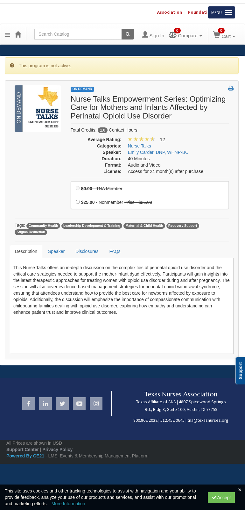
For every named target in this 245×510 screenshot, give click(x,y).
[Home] (18, 34)
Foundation (200, 12)
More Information (68, 503)
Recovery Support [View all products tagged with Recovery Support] (182, 225)
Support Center (22, 449)
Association (169, 12)
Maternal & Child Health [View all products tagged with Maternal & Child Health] (144, 225)
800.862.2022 (145, 420)
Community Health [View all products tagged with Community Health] (43, 225)
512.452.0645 (172, 420)
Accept (221, 497)
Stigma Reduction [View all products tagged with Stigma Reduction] (31, 232)
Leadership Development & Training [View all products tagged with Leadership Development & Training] (91, 225)
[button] (231, 88)
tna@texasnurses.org (207, 420)
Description (26, 251)
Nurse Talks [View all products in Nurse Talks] (139, 145)
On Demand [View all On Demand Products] (82, 89)
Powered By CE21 (26, 455)
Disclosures (86, 251)
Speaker (56, 251)
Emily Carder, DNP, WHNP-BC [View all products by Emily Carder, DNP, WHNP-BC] (158, 152)
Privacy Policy (57, 449)
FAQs (115, 251)
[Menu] (7, 34)
